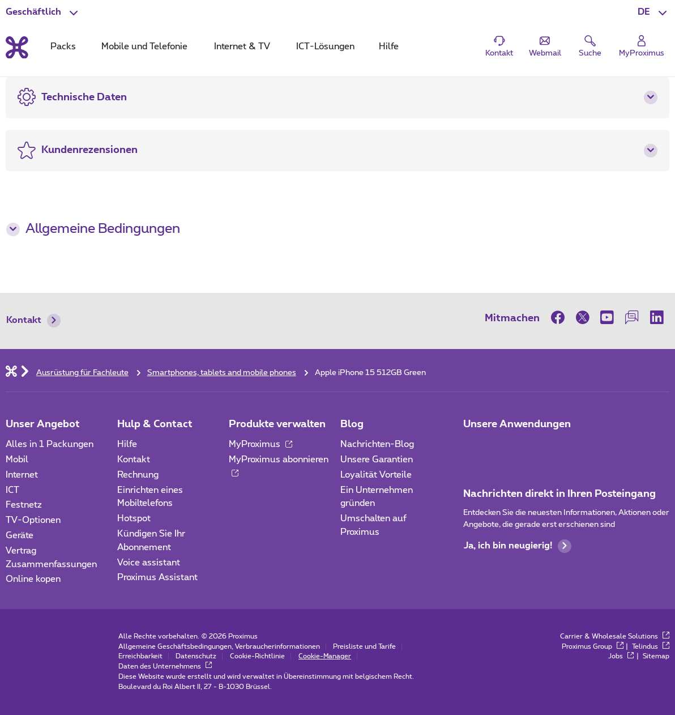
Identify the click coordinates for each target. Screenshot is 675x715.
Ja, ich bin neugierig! (517, 546)
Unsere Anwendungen (517, 424)
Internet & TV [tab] (242, 46)
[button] (653, 12)
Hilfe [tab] (389, 46)
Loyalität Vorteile (376, 474)
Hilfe (127, 444)
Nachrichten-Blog (377, 444)
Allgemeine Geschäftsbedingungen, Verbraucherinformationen (219, 646)
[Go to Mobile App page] (504, 448)
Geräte (19, 535)
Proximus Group (592, 646)
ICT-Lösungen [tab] (325, 46)
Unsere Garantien (376, 459)
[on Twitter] (582, 318)
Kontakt (33, 320)
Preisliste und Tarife (364, 646)
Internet (22, 474)
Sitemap (656, 656)
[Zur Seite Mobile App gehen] (473, 448)
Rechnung (138, 474)
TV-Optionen (33, 520)
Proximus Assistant (157, 577)
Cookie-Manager (324, 656)
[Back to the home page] (17, 47)
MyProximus (260, 444)
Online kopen (33, 579)
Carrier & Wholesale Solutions (614, 636)
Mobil (17, 459)
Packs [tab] (63, 46)
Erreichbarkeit (140, 656)
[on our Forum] (632, 318)
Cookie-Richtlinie (257, 656)
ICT (12, 490)
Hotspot (134, 518)
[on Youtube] (607, 318)
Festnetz (24, 504)
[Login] (641, 47)
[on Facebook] (560, 318)
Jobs (621, 656)
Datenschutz (196, 656)
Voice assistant (148, 562)
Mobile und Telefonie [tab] (144, 46)
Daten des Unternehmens (165, 666)
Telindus (650, 646)
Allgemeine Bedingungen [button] (93, 229)
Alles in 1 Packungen (49, 444)
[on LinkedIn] (656, 318)
